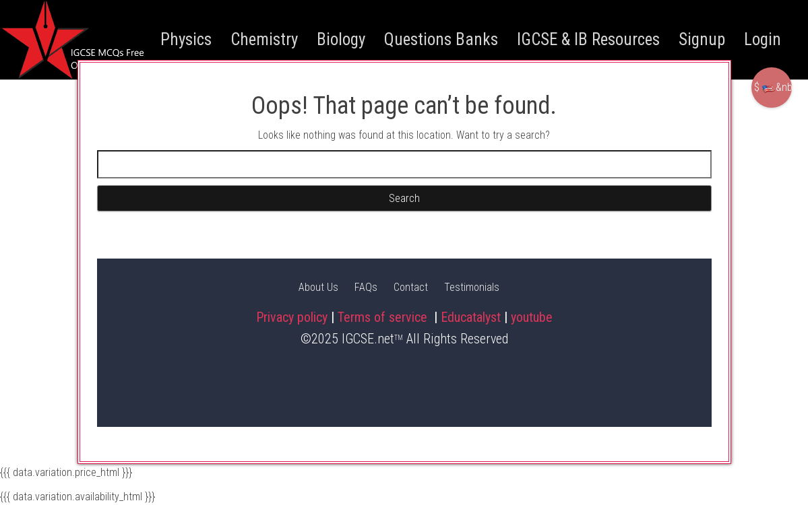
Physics (186, 39)
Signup (702, 39)
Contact (411, 287)
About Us (318, 287)
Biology (341, 39)
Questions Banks (441, 39)
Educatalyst (471, 317)
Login (762, 39)
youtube (532, 317)
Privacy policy (292, 317)
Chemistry (264, 39)
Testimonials (471, 287)
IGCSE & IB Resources (588, 39)
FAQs (365, 287)
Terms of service (384, 317)
